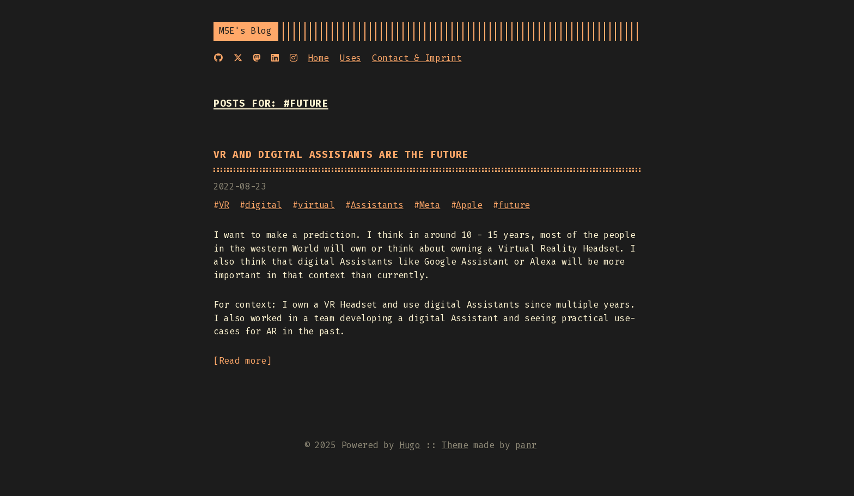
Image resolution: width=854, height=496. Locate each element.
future (514, 205)
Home (318, 58)
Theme (455, 445)
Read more (242, 360)
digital (263, 205)
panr (525, 445)
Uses (350, 58)
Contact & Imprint (417, 58)
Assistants (377, 205)
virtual (316, 205)
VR (224, 205)
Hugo (409, 445)
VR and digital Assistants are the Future (340, 155)
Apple (469, 205)
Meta (430, 205)
